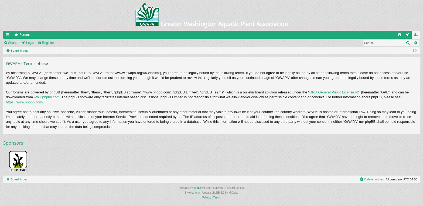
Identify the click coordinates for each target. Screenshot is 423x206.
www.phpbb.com (46, 97)
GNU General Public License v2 (334, 92)
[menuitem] (399, 35)
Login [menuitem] (409, 36)
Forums (24, 35)
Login (30, 43)
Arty (197, 192)
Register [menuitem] (417, 36)
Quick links (8, 36)
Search (13, 43)
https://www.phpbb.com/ (24, 102)
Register (48, 43)
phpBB (197, 187)
